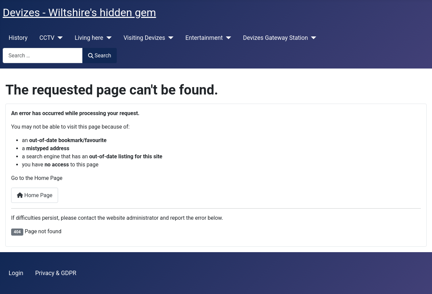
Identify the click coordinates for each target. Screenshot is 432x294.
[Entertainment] (227, 37)
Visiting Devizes (144, 37)
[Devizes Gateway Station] (312, 37)
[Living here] (107, 37)
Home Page (34, 195)
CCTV (47, 37)
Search (99, 55)
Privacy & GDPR (55, 273)
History (18, 37)
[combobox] (43, 55)
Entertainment (204, 37)
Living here (89, 37)
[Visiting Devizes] (169, 37)
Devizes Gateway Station (275, 37)
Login (16, 273)
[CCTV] (58, 37)
